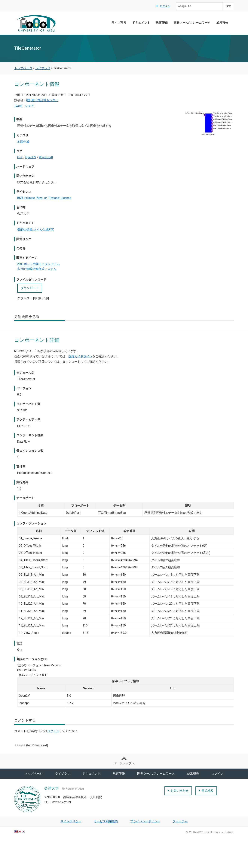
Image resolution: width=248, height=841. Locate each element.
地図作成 (23, 141)
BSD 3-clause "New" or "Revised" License (44, 198)
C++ (20, 157)
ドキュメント (141, 22)
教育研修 (162, 22)
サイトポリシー (70, 821)
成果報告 (222, 22)
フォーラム (180, 821)
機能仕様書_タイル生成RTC (35, 229)
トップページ (34, 773)
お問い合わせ (178, 790)
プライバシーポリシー (145, 821)
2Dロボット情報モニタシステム (38, 264)
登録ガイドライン (80, 356)
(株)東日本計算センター (42, 100)
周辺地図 (206, 790)
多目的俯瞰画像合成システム (36, 269)
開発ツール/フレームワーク (192, 22)
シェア (29, 106)
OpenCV (30, 157)
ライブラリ (119, 22)
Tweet (18, 106)
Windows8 (46, 157)
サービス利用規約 (106, 821)
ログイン (163, 6)
